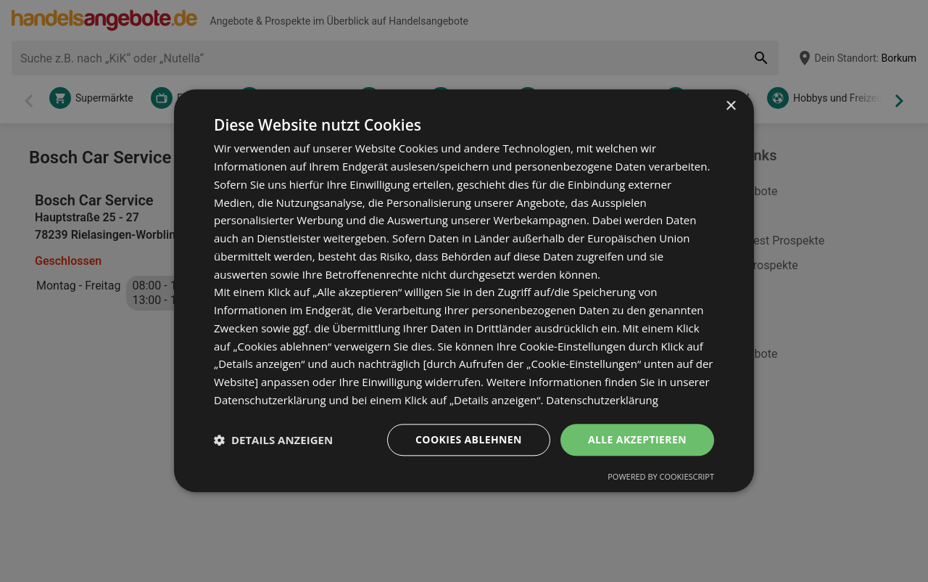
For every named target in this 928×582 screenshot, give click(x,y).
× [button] (730, 106)
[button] (273, 439)
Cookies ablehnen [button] (468, 439)
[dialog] (464, 290)
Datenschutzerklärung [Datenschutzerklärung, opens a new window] (602, 400)
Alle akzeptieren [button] (637, 439)
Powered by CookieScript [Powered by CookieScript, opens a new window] (661, 477)
